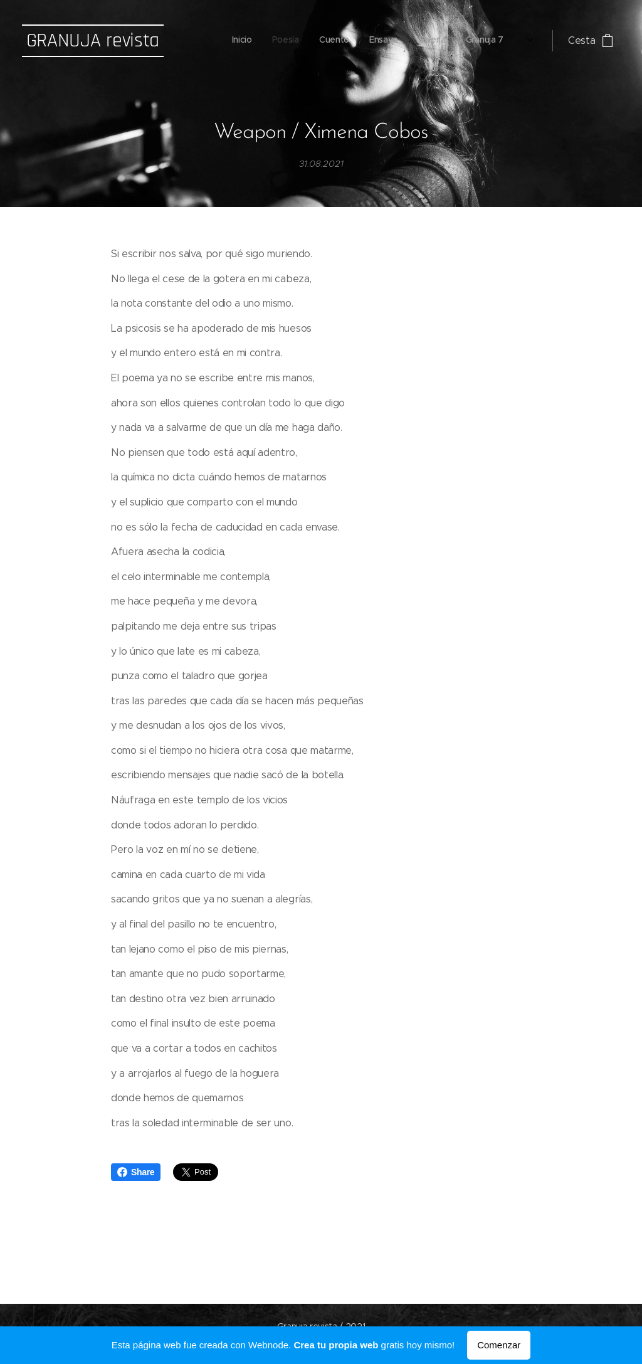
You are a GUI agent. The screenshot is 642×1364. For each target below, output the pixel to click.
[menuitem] (372, 40)
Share (135, 1172)
